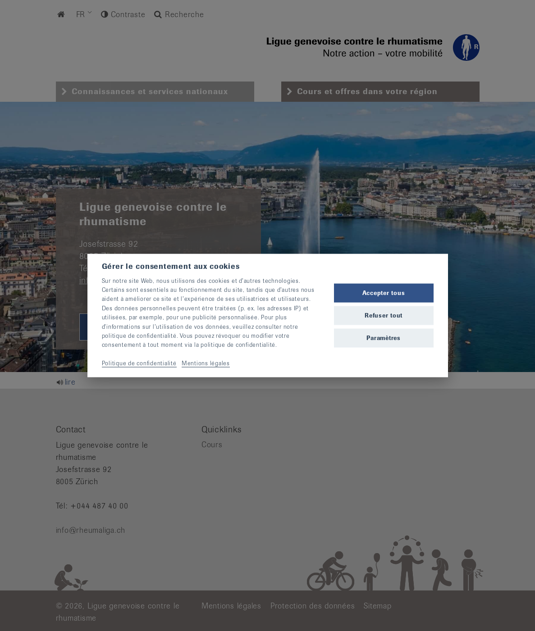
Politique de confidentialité (139, 363)
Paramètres (383, 338)
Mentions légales (206, 363)
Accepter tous (383, 292)
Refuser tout (383, 315)
